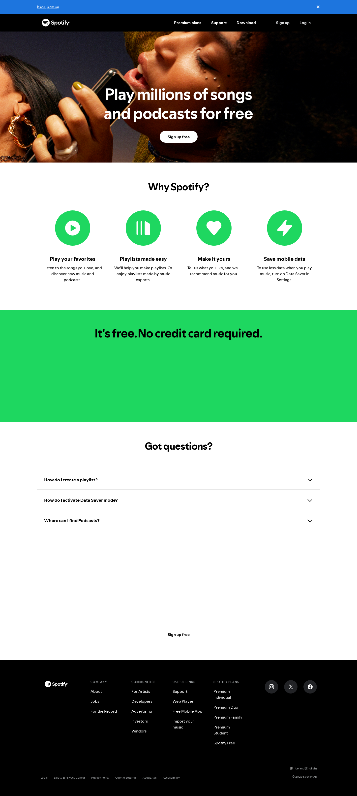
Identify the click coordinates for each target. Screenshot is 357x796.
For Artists (140, 691)
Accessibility (171, 777)
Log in (305, 22)
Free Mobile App (187, 711)
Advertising (141, 711)
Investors (139, 721)
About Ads (150, 777)
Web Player (183, 701)
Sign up (283, 22)
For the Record (103, 711)
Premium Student (221, 730)
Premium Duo (225, 707)
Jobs (94, 701)
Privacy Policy (100, 777)
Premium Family (227, 717)
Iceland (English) (303, 768)
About (96, 691)
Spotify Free (224, 743)
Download (246, 22)
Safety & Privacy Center (69, 777)
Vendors (139, 731)
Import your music (183, 724)
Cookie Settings (126, 777)
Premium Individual (222, 694)
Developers (141, 701)
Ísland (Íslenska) (48, 7)
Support (219, 22)
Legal (44, 777)
